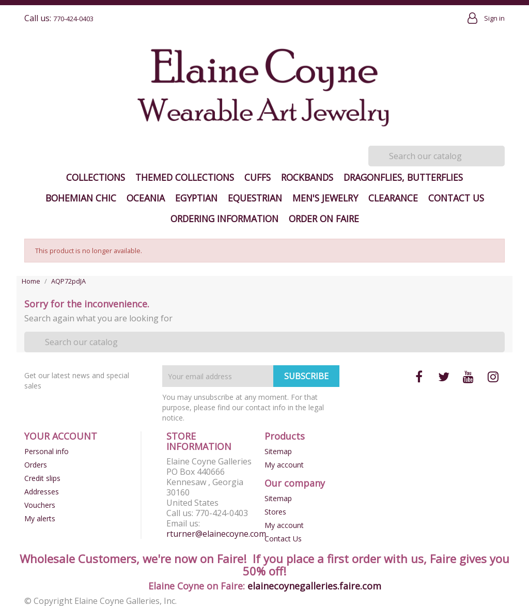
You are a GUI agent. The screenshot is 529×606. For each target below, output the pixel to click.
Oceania (146, 198)
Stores (275, 512)
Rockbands (307, 177)
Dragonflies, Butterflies (403, 177)
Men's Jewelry (325, 198)
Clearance (393, 198)
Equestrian (255, 198)
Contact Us (456, 198)
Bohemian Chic (80, 198)
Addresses (41, 491)
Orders (35, 465)
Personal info (46, 451)
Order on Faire (324, 218)
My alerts (39, 518)
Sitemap (278, 451)
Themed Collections (184, 177)
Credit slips (42, 478)
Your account (60, 436)
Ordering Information (224, 218)
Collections (95, 177)
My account (284, 465)
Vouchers (39, 505)
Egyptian (196, 198)
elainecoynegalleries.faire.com (314, 586)
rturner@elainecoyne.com (216, 533)
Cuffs (257, 177)
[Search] (436, 156)
